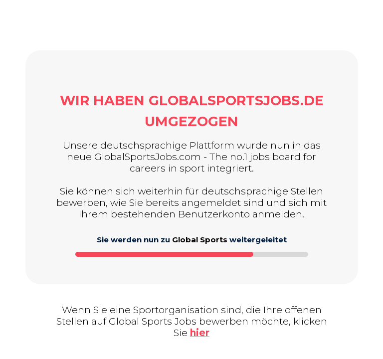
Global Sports (199, 239)
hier (199, 333)
